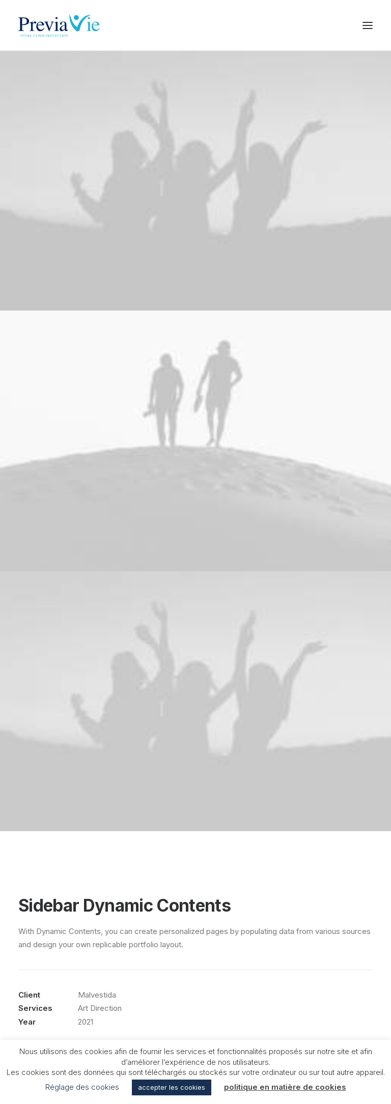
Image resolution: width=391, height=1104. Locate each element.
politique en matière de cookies (285, 1087)
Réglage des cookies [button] (82, 1087)
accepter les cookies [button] (171, 1087)
